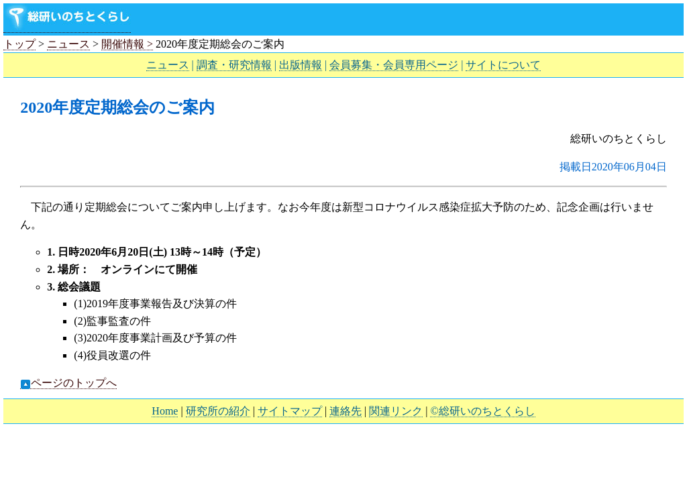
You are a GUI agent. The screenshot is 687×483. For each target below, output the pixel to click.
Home (165, 411)
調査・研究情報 (234, 64)
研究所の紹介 (218, 411)
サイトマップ (290, 411)
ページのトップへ (68, 383)
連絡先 (345, 411)
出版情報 (300, 64)
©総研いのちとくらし (482, 411)
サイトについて (503, 64)
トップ (19, 44)
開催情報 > (127, 44)
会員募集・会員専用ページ (393, 64)
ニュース (68, 44)
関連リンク (396, 411)
